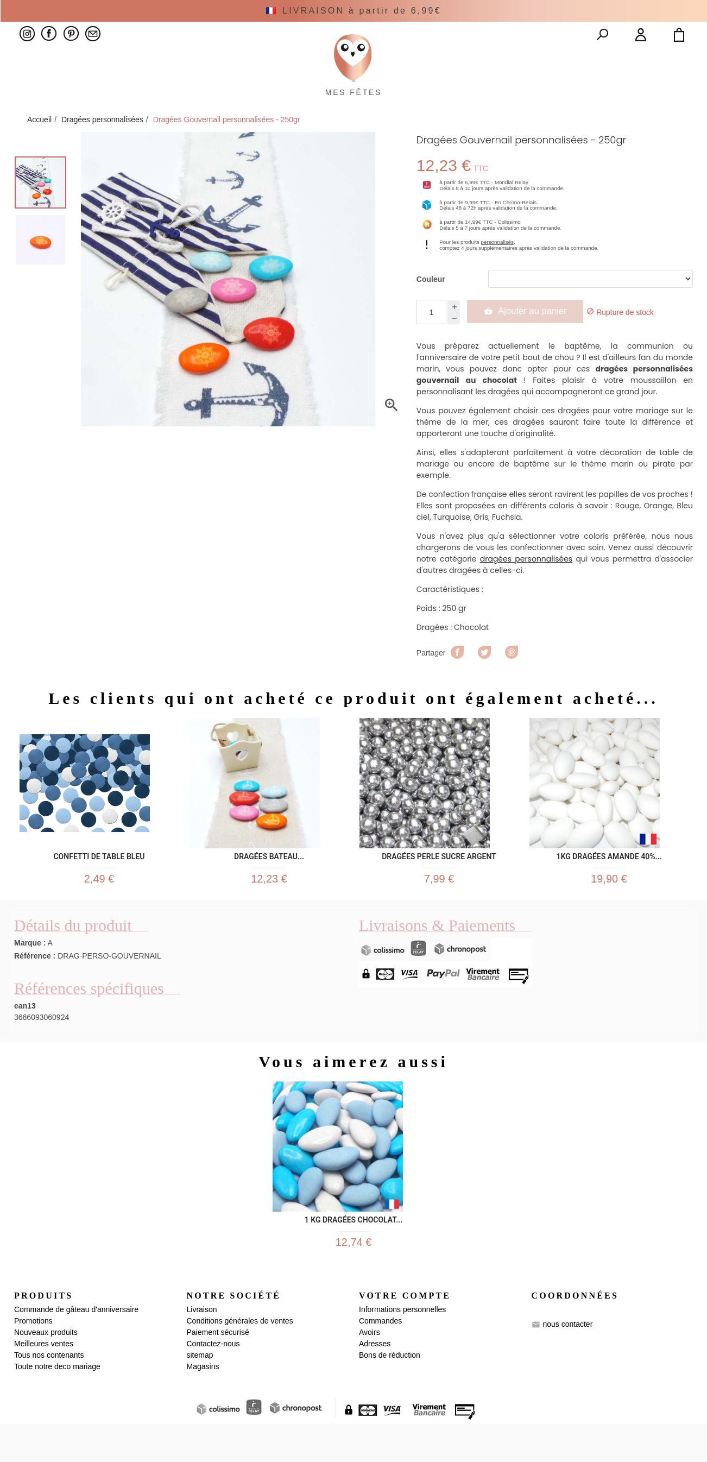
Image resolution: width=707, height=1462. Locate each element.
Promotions (33, 1358)
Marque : (30, 973)
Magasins (203, 1404)
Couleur (430, 304)
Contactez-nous (213, 1381)
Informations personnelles (402, 1347)
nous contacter (567, 1362)
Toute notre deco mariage (57, 1404)
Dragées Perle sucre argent (439, 879)
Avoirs (369, 1370)
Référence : (34, 986)
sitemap (200, 1393)
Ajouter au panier (531, 336)
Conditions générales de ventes (240, 1358)
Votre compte (405, 1333)
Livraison (202, 1347)
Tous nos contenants (49, 1393)
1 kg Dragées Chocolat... (353, 1249)
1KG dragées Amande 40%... (608, 879)
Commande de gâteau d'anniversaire (76, 1347)
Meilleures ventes (43, 1381)
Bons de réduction (389, 1393)
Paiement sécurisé (218, 1370)
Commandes (380, 1358)
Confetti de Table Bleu (98, 879)
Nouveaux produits (46, 1370)
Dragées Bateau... (269, 879)
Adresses (374, 1381)
